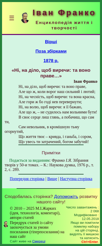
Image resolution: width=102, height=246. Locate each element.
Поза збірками (51, 51)
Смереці (39, 241)
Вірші (51, 41)
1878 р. (51, 60)
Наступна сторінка (76, 179)
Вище (52, 179)
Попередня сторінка (27, 179)
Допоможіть (66, 196)
